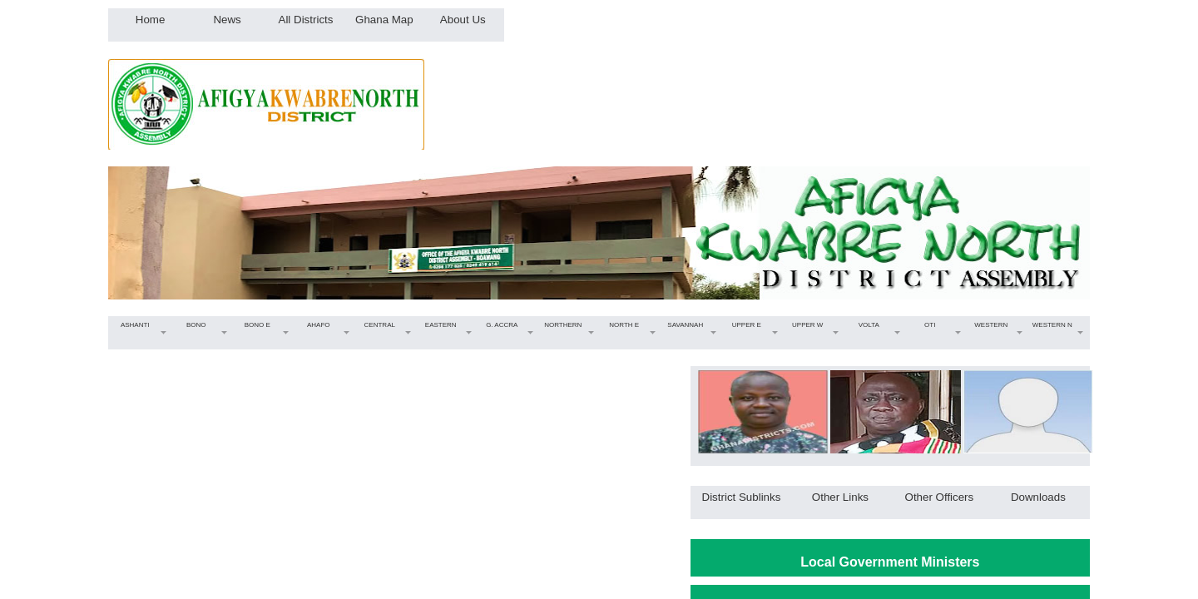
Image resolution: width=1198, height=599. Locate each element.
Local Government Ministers (889, 562)
